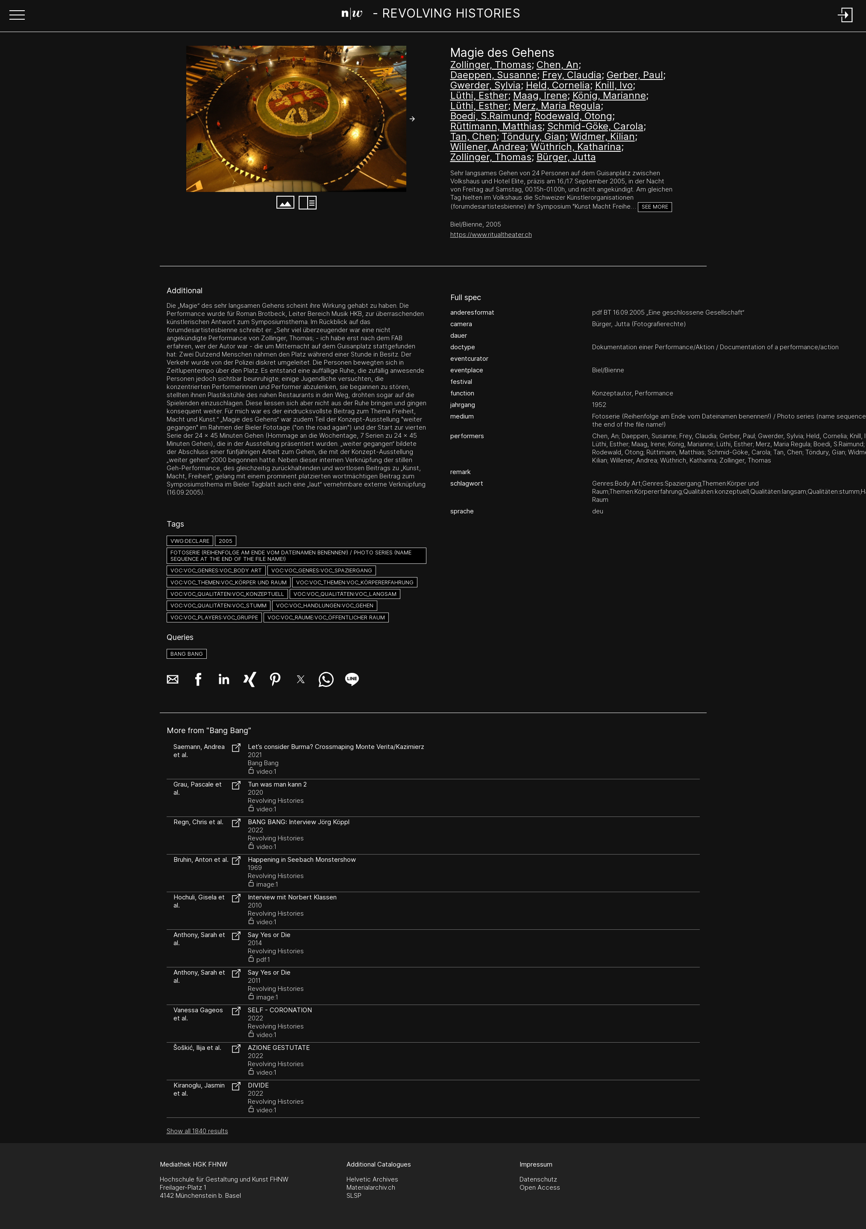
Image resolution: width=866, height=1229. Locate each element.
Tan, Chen (473, 136)
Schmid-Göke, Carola (595, 126)
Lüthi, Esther (479, 95)
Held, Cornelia (558, 85)
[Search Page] (431, 15)
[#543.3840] (296, 119)
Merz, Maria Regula (557, 105)
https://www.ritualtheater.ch (491, 234)
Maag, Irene (540, 95)
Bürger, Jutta (566, 156)
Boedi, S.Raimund (489, 115)
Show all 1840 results (197, 1131)
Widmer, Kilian (602, 136)
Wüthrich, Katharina (576, 146)
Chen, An (557, 64)
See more (655, 206)
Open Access (540, 1187)
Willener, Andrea (487, 146)
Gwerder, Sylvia (485, 85)
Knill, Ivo (614, 85)
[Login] (845, 23)
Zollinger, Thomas (490, 64)
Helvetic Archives (372, 1179)
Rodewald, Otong (573, 115)
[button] (17, 16)
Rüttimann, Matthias (496, 126)
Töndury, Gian (533, 136)
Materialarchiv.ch (370, 1187)
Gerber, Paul (635, 74)
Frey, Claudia (572, 74)
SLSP (353, 1195)
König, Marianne (609, 95)
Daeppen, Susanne (493, 74)
